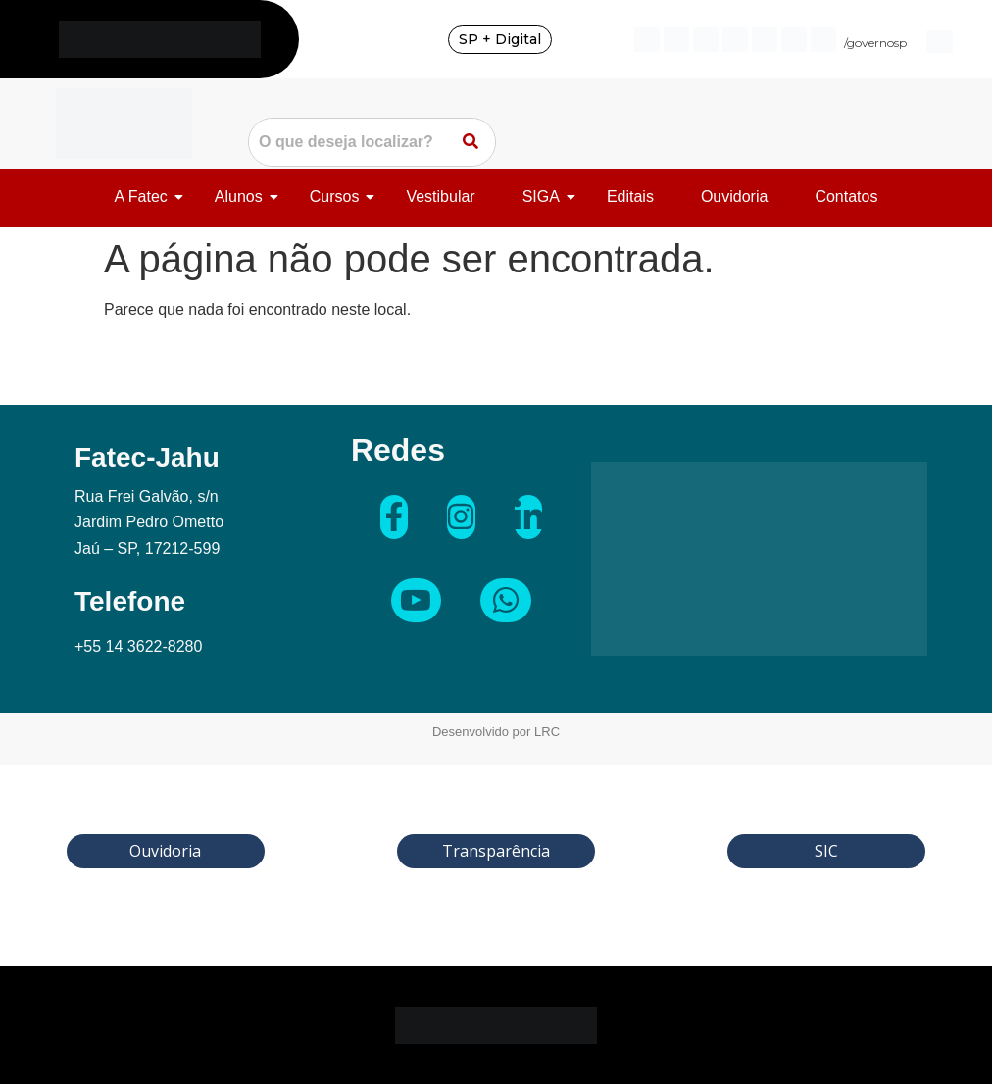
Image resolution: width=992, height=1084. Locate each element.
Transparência (496, 851)
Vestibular (440, 196)
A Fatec (144, 196)
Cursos (338, 196)
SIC (826, 851)
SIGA (544, 196)
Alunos (242, 196)
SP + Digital (500, 39)
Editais (630, 196)
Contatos (846, 196)
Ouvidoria (734, 196)
